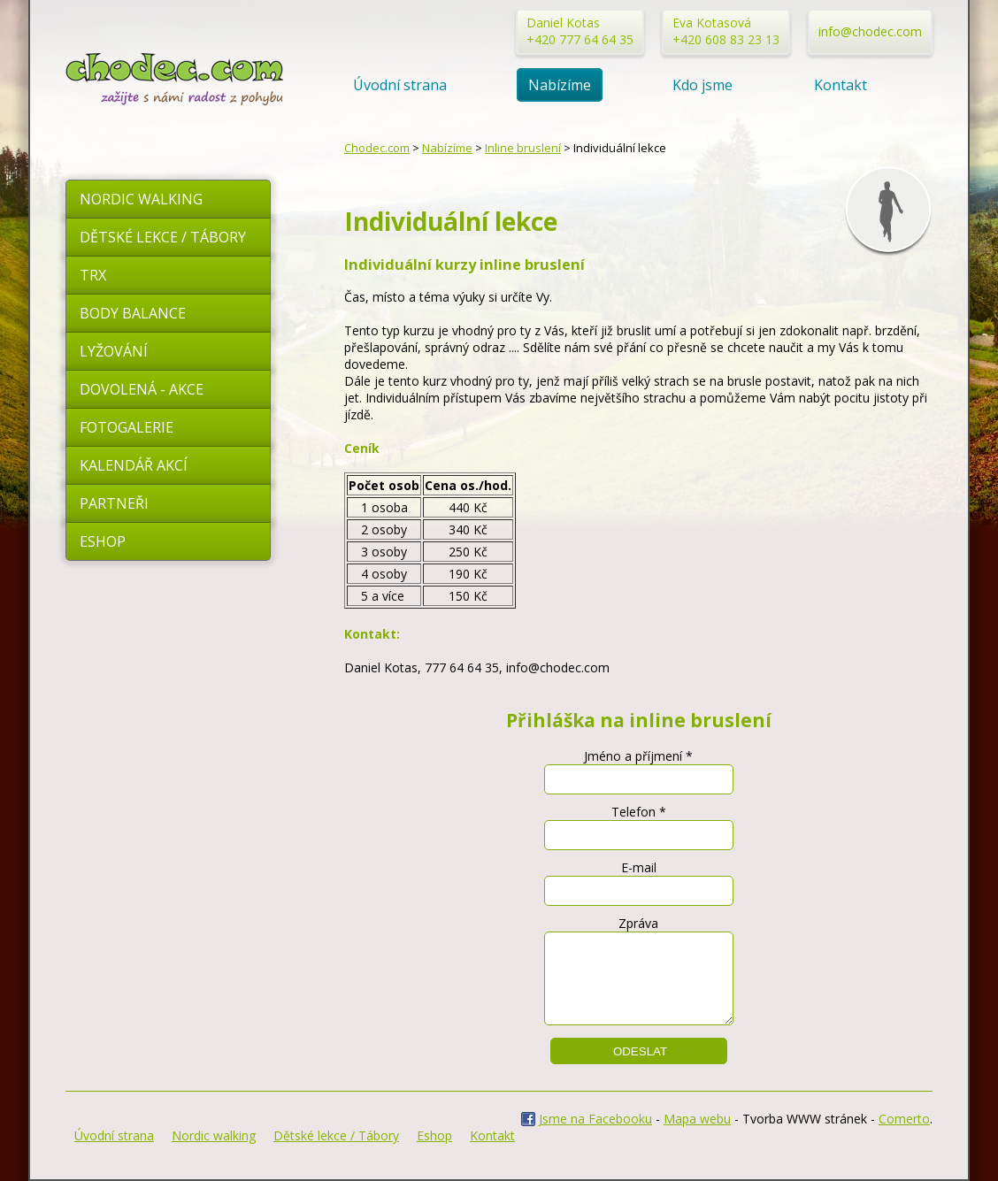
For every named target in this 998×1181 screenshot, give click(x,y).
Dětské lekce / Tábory (163, 237)
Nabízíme (559, 85)
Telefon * (638, 811)
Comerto (904, 1118)
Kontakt (840, 85)
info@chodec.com (870, 31)
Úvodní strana (400, 85)
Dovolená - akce (141, 389)
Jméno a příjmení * (638, 756)
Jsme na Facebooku (595, 1118)
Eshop (103, 541)
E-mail (638, 867)
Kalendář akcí (134, 465)
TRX (93, 275)
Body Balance (133, 313)
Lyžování (114, 351)
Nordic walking (141, 199)
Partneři (114, 503)
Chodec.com (377, 148)
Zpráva (638, 923)
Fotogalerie (126, 427)
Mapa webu (697, 1118)
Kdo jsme (702, 85)
